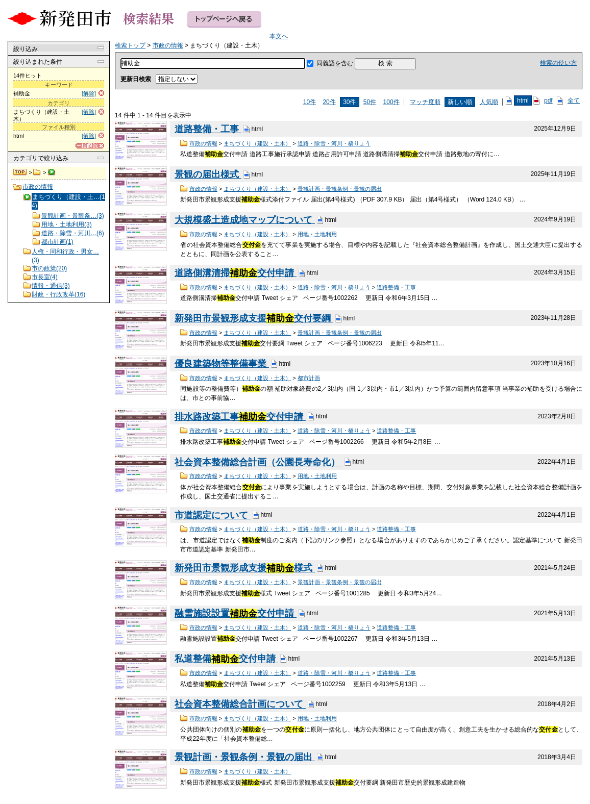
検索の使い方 (558, 62)
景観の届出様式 (208, 174)
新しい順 (460, 102)
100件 (391, 102)
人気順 (489, 102)
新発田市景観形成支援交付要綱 (254, 318)
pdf (548, 100)
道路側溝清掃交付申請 (236, 273)
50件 (369, 102)
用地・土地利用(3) (66, 224)
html (523, 100)
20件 (329, 102)
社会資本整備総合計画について (240, 704)
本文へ (278, 36)
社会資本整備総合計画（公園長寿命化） (258, 462)
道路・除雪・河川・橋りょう (334, 143)
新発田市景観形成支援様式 (245, 568)
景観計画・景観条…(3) (72, 215)
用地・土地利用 (317, 234)
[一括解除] (90, 145)
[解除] (89, 93)
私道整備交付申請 (226, 659)
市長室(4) (45, 277)
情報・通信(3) (51, 285)
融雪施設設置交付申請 (236, 614)
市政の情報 (37, 172)
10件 (309, 102)
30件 (349, 102)
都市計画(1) (57, 241)
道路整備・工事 (208, 129)
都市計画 (309, 378)
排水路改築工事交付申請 (240, 417)
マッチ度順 (425, 102)
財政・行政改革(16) (58, 294)
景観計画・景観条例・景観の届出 (340, 189)
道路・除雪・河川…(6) (72, 233)
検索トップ (20, 172)
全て (574, 100)
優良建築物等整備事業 (222, 364)
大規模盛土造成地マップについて (245, 220)
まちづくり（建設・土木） (257, 143)
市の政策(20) (49, 268)
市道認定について (213, 515)
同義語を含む (334, 63)
